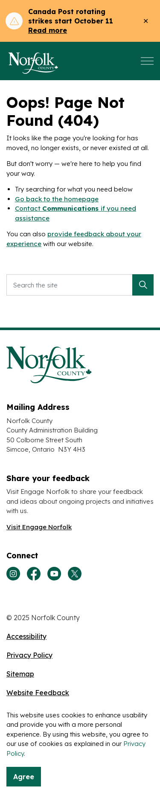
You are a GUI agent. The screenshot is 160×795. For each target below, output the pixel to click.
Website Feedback (37, 692)
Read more (47, 30)
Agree (24, 776)
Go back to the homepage (57, 199)
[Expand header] (147, 61)
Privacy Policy (29, 655)
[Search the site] (80, 285)
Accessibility (26, 636)
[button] (143, 285)
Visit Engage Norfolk (39, 527)
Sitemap (20, 674)
